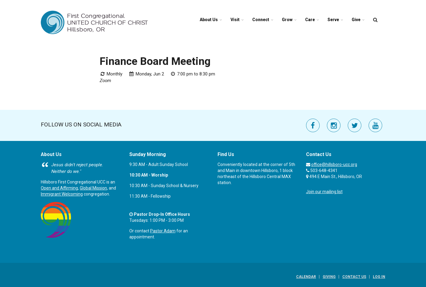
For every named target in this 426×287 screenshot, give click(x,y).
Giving (329, 277)
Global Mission (93, 188)
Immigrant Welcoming (62, 194)
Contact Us (354, 277)
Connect (260, 19)
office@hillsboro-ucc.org (334, 164)
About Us (209, 19)
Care (310, 19)
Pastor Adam (163, 230)
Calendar (306, 277)
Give (356, 19)
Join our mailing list (324, 191)
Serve (333, 19)
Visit (235, 19)
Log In (379, 277)
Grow (287, 19)
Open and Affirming (59, 188)
